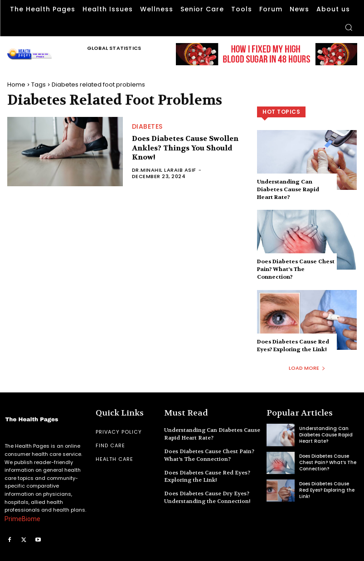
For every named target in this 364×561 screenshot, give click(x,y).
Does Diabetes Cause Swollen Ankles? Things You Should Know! (185, 148)
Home (16, 84)
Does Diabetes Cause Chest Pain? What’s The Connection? (296, 269)
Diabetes (147, 126)
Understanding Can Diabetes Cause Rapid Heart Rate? (288, 189)
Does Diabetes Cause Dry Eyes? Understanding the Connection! (207, 497)
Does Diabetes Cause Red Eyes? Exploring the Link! (293, 345)
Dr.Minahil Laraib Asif (164, 170)
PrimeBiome (22, 518)
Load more (307, 368)
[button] (349, 27)
